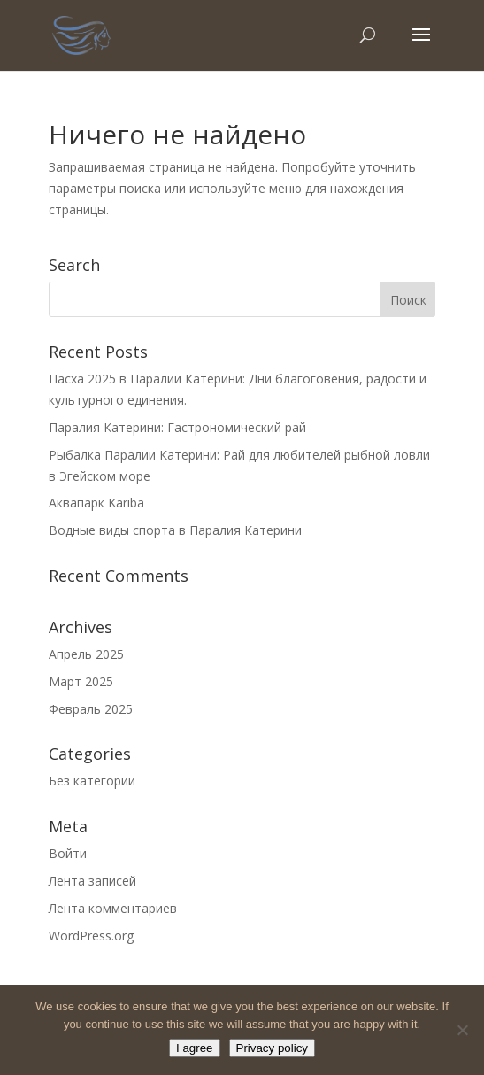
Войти (68, 853)
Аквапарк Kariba (96, 502)
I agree (194, 1048)
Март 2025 (81, 681)
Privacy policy (272, 1048)
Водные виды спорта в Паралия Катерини (175, 530)
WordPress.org (91, 935)
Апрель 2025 (86, 654)
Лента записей (92, 880)
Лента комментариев (113, 908)
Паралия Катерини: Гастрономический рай (177, 427)
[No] (462, 1030)
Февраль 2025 (91, 708)
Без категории (92, 780)
